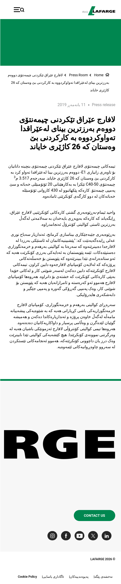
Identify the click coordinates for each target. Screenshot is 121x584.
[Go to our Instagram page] (53, 535)
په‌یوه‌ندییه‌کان (79, 576)
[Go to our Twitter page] (94, 535)
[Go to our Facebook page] (67, 535)
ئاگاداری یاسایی (53, 576)
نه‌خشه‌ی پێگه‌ (103, 576)
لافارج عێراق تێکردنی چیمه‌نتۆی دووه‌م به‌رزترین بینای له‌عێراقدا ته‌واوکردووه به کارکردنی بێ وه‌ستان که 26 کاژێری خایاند (58, 82)
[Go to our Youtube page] (80, 535)
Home (98, 75)
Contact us (94, 516)
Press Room (78, 75)
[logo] (101, 10)
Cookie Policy (27, 576)
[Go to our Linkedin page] (107, 535)
